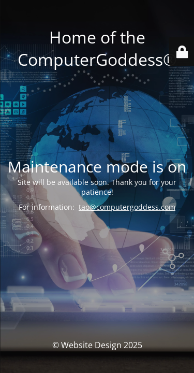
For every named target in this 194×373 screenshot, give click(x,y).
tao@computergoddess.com (127, 207)
